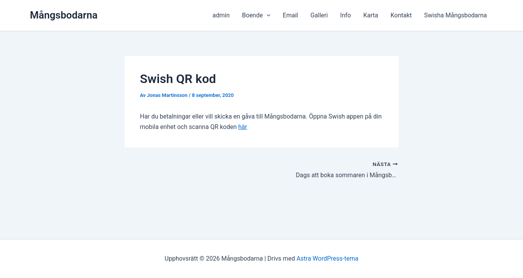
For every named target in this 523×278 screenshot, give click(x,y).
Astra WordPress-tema (327, 258)
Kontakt (401, 15)
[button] (267, 15)
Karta (370, 15)
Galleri (319, 15)
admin (221, 15)
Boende (256, 15)
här (242, 127)
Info (345, 15)
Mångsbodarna (64, 15)
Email (290, 15)
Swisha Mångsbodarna (455, 15)
